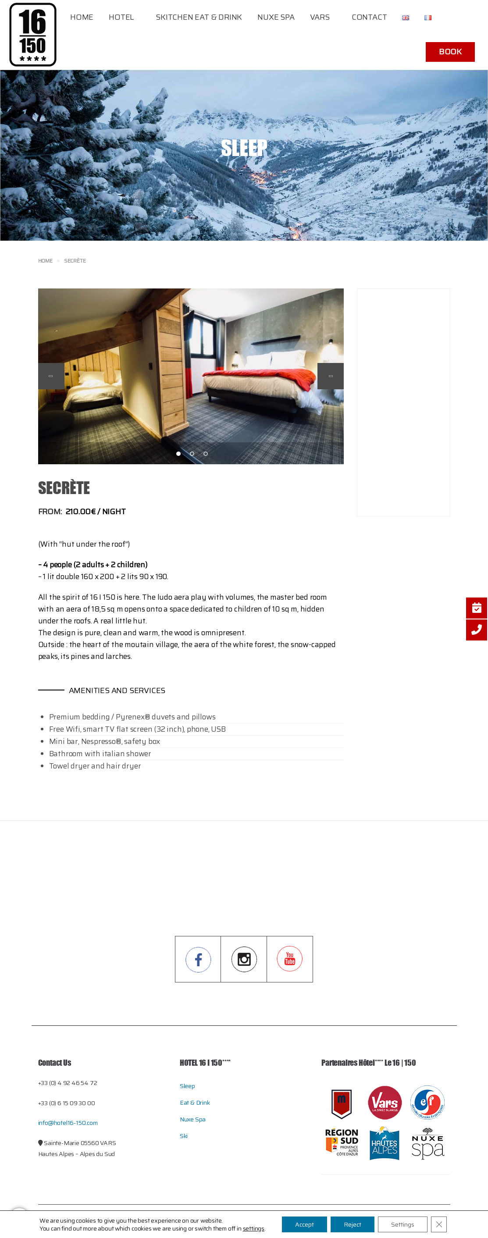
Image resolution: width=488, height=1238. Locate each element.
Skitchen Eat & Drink (199, 17)
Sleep (187, 1086)
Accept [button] (304, 1224)
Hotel (121, 17)
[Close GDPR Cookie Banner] (439, 1224)
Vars (320, 17)
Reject (352, 1224)
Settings (402, 1224)
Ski (184, 1136)
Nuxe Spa (275, 17)
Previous (51, 376)
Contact (369, 17)
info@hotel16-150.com (68, 1123)
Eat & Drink (195, 1102)
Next (330, 376)
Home (81, 17)
